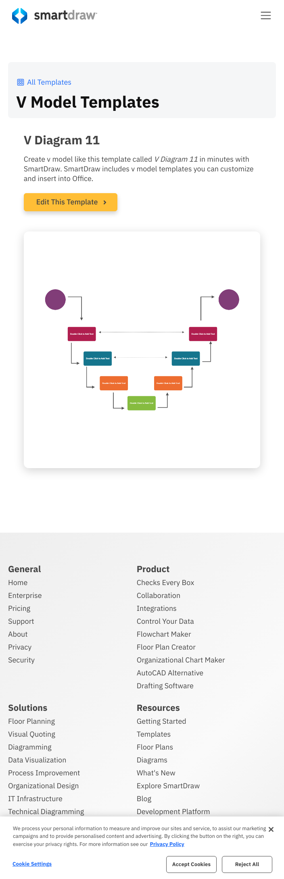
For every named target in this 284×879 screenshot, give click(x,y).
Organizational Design (43, 785)
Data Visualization (37, 759)
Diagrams (152, 759)
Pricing (19, 608)
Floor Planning (31, 721)
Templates (154, 734)
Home (17, 582)
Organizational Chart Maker (181, 659)
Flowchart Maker (164, 634)
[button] (266, 15)
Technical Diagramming (46, 811)
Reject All (247, 864)
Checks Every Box (165, 582)
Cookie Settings (32, 863)
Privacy (19, 647)
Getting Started (161, 721)
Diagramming (30, 747)
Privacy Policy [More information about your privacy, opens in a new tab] (167, 844)
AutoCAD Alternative (170, 672)
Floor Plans (155, 747)
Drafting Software (165, 685)
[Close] (271, 829)
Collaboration (158, 595)
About (18, 634)
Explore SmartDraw (168, 785)
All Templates (43, 82)
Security (21, 659)
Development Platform (173, 811)
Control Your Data (165, 621)
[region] (142, 848)
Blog (144, 798)
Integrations (157, 608)
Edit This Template (67, 201)
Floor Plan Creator (166, 647)
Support (21, 621)
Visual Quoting (31, 734)
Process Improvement (44, 772)
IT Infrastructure (35, 798)
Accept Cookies (191, 864)
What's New (156, 772)
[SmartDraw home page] (54, 16)
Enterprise (25, 595)
